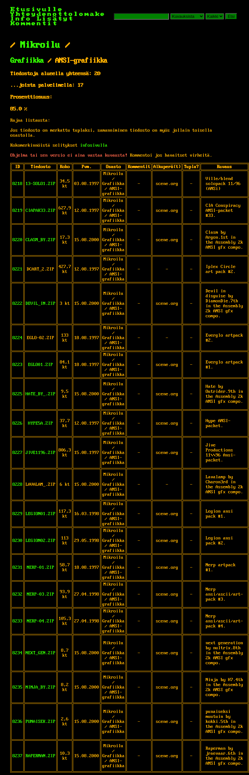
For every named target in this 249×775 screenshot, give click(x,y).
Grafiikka (27, 61)
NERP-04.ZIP (40, 621)
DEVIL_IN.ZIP (40, 303)
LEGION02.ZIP (40, 540)
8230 (17, 540)
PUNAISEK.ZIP (40, 721)
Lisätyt (55, 19)
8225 (17, 394)
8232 (17, 594)
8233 (17, 621)
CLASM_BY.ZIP (40, 239)
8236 (17, 721)
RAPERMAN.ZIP (40, 755)
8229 (17, 513)
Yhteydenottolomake (58, 14)
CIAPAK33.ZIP (40, 210)
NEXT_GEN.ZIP (40, 653)
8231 (17, 567)
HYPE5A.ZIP (40, 423)
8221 (17, 269)
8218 (17, 183)
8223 (17, 364)
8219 (17, 210)
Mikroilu (40, 45)
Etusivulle (36, 9)
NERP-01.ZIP (40, 567)
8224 (17, 337)
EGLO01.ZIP (40, 364)
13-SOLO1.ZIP (40, 183)
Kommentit (34, 23)
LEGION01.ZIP (40, 513)
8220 (17, 239)
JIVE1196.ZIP (40, 452)
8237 (17, 755)
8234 (17, 653)
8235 (17, 687)
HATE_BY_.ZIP (40, 394)
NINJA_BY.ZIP (40, 687)
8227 (17, 452)
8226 (17, 423)
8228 (17, 484)
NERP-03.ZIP (40, 594)
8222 (17, 303)
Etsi (231, 16)
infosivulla (94, 145)
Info (20, 19)
